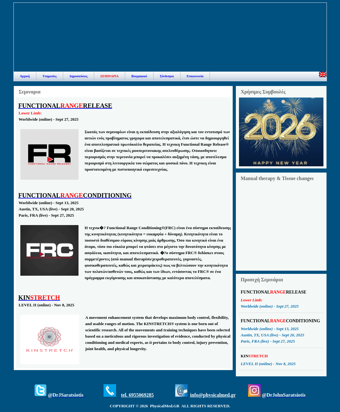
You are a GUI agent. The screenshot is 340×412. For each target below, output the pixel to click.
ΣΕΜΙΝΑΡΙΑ (109, 76)
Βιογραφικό (139, 76)
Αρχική (25, 76)
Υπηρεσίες (50, 76)
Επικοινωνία (195, 76)
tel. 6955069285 (137, 395)
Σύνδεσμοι (167, 76)
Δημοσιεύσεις (78, 76)
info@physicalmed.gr (213, 395)
